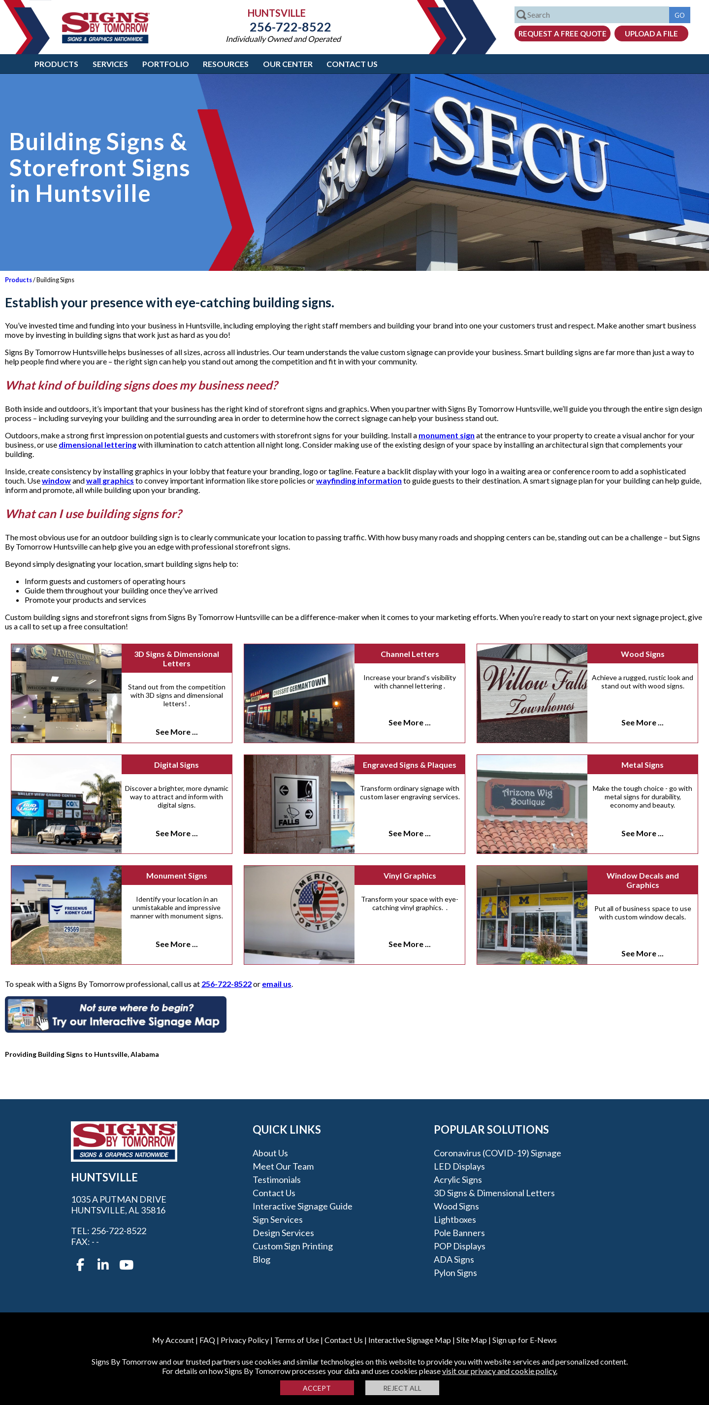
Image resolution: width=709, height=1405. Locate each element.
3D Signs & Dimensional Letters (176, 658)
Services (110, 63)
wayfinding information (359, 480)
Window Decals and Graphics (643, 880)
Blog (261, 1259)
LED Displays (459, 1166)
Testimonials (277, 1179)
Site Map (471, 1339)
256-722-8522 (283, 26)
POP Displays (459, 1246)
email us (276, 983)
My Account (173, 1339)
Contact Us (352, 63)
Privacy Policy (245, 1339)
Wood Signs (643, 653)
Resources (226, 63)
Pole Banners (459, 1232)
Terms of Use (296, 1339)
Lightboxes (455, 1219)
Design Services (283, 1232)
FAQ (207, 1339)
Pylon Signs (455, 1272)
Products (56, 63)
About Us (270, 1152)
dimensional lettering (97, 444)
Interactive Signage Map (409, 1339)
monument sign (447, 435)
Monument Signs (176, 875)
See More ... (177, 731)
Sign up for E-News (524, 1339)
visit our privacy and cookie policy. (499, 1370)
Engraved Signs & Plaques (409, 764)
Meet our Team (283, 1166)
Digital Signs (176, 764)
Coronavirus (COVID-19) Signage (497, 1152)
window (56, 480)
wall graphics (110, 480)
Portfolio (165, 63)
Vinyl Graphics (410, 875)
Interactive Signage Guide (303, 1206)
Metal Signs (642, 764)
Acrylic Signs (458, 1179)
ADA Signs (454, 1259)
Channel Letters (410, 653)
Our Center (288, 63)
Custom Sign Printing (293, 1246)
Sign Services (278, 1219)
